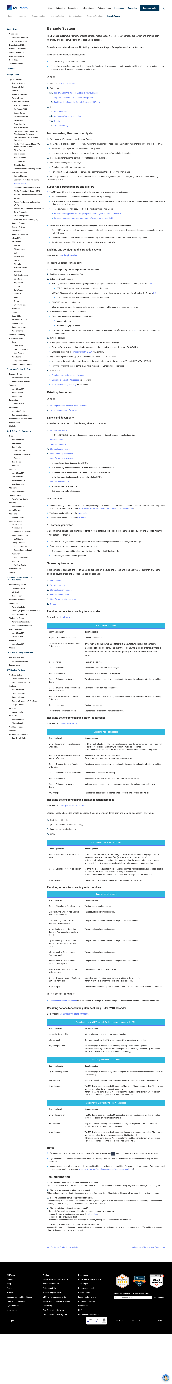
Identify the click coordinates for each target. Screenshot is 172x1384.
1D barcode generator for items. (63, 410)
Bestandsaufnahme (51, 1284)
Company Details (18, 87)
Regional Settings (18, 83)
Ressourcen (119, 8)
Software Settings (18, 223)
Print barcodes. (60, 111)
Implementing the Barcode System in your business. (76, 93)
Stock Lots (13, 469)
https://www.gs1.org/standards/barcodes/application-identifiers (106, 508)
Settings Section (13, 75)
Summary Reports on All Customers (25, 701)
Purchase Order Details (20, 378)
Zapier (16, 301)
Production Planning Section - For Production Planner (19, 578)
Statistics (12, 426)
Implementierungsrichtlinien (90, 1279)
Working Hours (17, 98)
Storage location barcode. (61, 590)
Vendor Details (17, 393)
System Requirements (20, 41)
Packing (17, 198)
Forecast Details (18, 404)
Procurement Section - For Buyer (19, 369)
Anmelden (132, 8)
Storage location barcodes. (72, 805)
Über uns (10, 1279)
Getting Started (12, 29)
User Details (18, 346)
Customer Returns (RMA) (18, 734)
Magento (17, 264)
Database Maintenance (18, 49)
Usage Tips (13, 34)
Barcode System (20, 184)
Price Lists (13, 716)
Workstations (14, 603)
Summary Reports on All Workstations (26, 611)
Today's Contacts (18, 705)
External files (19, 257)
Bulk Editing (16, 443)
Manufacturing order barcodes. (74, 1014)
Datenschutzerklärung (16, 1301)
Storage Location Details (23, 550)
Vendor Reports (17, 396)
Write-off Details (18, 518)
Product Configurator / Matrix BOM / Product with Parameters (27, 145)
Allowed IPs (16, 238)
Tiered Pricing (19, 165)
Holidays (15, 91)
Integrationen (88, 8)
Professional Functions (20, 102)
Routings (12, 640)
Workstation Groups (16, 618)
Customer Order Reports (21, 682)
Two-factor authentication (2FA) (26, 219)
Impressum (12, 1310)
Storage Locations (18, 543)
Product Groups (17, 528)
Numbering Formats (19, 94)
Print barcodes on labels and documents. (69, 375)
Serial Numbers (20, 158)
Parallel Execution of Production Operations (26, 139)
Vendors (12, 385)
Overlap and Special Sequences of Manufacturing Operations (27, 133)
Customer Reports (18, 697)
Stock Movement (15, 521)
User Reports (19, 353)
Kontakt (10, 1292)
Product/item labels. (58, 430)
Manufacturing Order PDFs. (61, 458)
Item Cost (15, 466)
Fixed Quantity (19, 124)
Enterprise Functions (19, 172)
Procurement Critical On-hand (20, 419)
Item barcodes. (66, 617)
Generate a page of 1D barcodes (65, 380)
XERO (16, 297)
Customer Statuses (19, 327)
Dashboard (11, 68)
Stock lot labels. (57, 440)
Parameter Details (21, 558)
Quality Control (19, 154)
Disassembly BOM (21, 117)
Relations (15, 561)
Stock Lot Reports (18, 480)
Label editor (83, 513)
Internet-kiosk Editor (19, 320)
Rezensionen (73, 8)
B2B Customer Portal (22, 105)
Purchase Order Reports (21, 381)
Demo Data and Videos (17, 45)
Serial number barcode (59, 595)
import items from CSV (82, 352)
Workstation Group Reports (22, 626)
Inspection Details (18, 411)
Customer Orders (15, 675)
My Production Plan (16, 658)
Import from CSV (18, 389)
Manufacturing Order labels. (62, 454)
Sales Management (21, 216)
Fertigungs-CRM (49, 1288)
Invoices (12, 708)
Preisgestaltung (104, 8)
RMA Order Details (19, 738)
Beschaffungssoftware (52, 1292)
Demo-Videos (84, 1292)
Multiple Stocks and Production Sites (28, 195)
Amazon (17, 245)
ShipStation (18, 283)
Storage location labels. (60, 449)
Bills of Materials (15, 629)
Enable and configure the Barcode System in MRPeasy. (77, 102)
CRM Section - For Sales (16, 670)
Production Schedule (17, 600)
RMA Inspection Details (20, 415)
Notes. (57, 121)
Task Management (16, 64)
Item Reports (16, 462)
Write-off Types (17, 323)
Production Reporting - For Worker (20, 653)
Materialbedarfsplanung (88, 1314)
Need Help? (13, 60)
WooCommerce (20, 305)
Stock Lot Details (18, 477)
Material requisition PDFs (61, 482)
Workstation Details (19, 607)
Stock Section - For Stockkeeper (19, 431)
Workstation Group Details (21, 622)
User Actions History (22, 349)
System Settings (15, 79)
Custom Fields (19, 113)
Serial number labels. (59, 444)
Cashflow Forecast (16, 727)
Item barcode (55, 580)
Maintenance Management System (27, 187)
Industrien (60, 8)
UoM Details (18, 539)
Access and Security (17, 56)
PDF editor (81, 518)
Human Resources (16, 338)
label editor (92, 1214)
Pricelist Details (18, 723)
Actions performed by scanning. (67, 116)
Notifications (16, 231)
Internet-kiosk (14, 665)
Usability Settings (18, 227)
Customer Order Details (20, 679)
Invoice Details (17, 712)
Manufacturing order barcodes (63, 599)
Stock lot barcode (57, 585)
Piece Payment (19, 150)
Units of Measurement (20, 535)
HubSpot (17, 260)
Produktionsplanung (86, 1301)
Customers (13, 686)
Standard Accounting (17, 335)
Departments (17, 357)
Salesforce (18, 279)
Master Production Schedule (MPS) (27, 191)
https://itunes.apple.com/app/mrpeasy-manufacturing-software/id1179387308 (87, 213)
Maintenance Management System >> (148, 1247)
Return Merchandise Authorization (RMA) (27, 203)
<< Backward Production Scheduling (63, 1247)
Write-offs (13, 514)
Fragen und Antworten (87, 1297)
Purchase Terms (20, 451)
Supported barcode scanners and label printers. (74, 97)
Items (11, 436)
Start (50, 8)
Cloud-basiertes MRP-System (55, 1314)
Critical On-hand (15, 510)
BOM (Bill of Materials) (22, 454)
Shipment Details (18, 492)
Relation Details (20, 565)
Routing (17, 458)
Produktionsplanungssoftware (55, 1279)
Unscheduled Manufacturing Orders (27, 169)
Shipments (13, 488)
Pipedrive (17, 271)
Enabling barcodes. (68, 255)
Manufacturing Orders (17, 585)
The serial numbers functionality (63, 1001)
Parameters (16, 554)
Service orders (17, 596)
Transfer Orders (15, 495)
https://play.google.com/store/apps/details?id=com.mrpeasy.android (83, 218)
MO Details (16, 592)
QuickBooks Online (21, 275)
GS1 (150, 284)
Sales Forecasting (20, 212)
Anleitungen (83, 1284)
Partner (10, 1288)
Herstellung (47, 1306)
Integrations (16, 242)
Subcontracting (20, 161)
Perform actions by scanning (64, 384)
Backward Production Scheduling (26, 180)
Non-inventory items (21, 128)
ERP (80, 1310)
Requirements (14, 422)
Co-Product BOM (20, 109)
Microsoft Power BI (21, 268)
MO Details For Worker (20, 661)
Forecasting (13, 400)
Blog (9, 1284)
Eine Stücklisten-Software (53, 1310)
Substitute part (17, 637)
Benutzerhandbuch (86, 1288)
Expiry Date (18, 120)
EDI (15, 253)
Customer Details (18, 693)
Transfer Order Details (20, 499)
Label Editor (16, 312)
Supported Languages (20, 38)
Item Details (16, 447)
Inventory (12, 503)
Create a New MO (18, 588)
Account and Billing (16, 52)
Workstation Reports (19, 614)
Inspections (13, 407)
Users (14, 342)
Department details (21, 361)
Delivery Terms (17, 331)
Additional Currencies (20, 234)
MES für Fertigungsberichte (54, 1297)
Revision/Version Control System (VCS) (29, 208)
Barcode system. (68, 83)
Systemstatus (13, 1306)
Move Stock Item (18, 484)
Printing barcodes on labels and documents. (68, 406)
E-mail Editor (16, 316)
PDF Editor (16, 309)
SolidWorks (18, 290)
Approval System (20, 176)
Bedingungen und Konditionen (19, 1297)
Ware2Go (17, 294)
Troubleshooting (61, 125)
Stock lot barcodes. (68, 723)
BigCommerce (19, 249)
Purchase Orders (15, 374)
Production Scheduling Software (56, 1301)
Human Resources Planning (22, 364)
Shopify (17, 286)
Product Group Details (22, 532)
